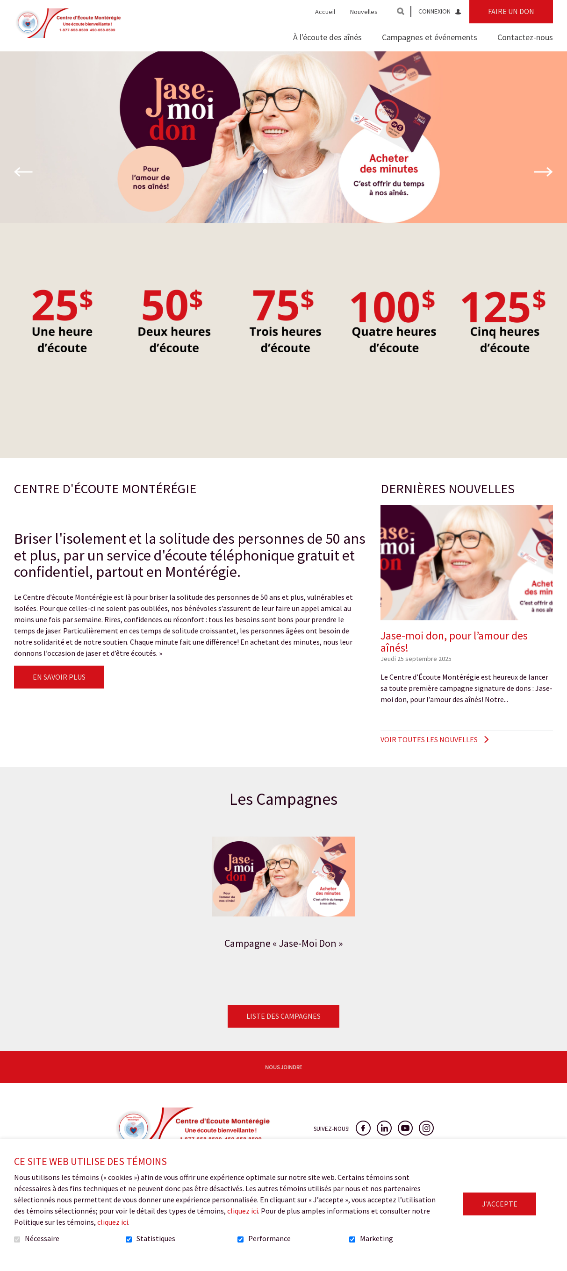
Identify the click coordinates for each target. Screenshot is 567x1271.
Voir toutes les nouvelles (429, 754)
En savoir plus (59, 691)
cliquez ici (242, 1210)
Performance (269, 1239)
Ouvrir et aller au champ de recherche (400, 11)
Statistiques (155, 1239)
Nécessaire (42, 1239)
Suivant (543, 187)
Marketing (376, 1239)
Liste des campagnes (283, 1031)
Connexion (434, 11)
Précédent (23, 187)
